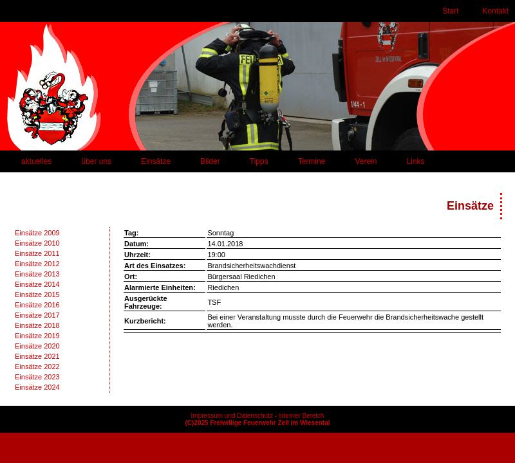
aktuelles (36, 161)
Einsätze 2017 (37, 315)
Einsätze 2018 (37, 325)
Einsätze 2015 (37, 294)
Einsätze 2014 (37, 284)
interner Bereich (301, 415)
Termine (312, 161)
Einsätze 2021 (37, 356)
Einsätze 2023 (37, 377)
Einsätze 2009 (37, 233)
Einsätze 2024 (37, 387)
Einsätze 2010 (37, 243)
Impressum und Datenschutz (232, 415)
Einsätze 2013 (37, 274)
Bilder (210, 161)
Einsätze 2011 (37, 253)
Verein (366, 161)
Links (415, 161)
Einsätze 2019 (37, 336)
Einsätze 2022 (37, 366)
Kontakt (495, 10)
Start (450, 10)
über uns (96, 161)
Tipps (259, 161)
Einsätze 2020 (37, 346)
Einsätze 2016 (37, 305)
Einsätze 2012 (37, 264)
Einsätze (156, 161)
